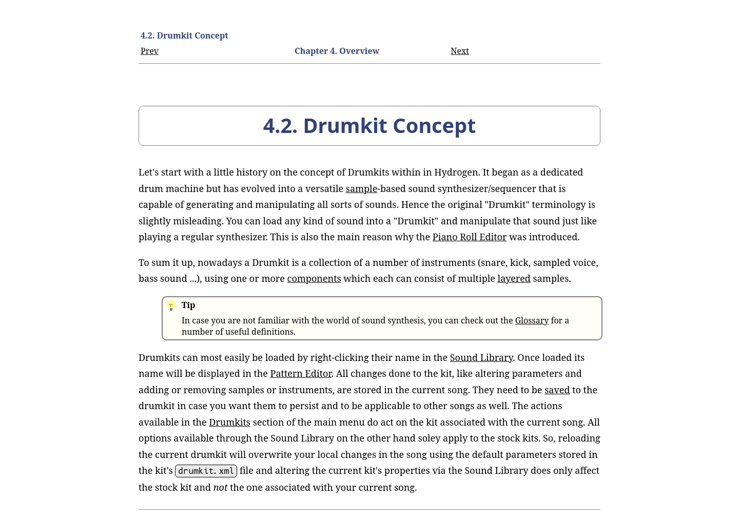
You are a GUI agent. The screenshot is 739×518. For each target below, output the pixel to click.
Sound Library (481, 357)
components (314, 278)
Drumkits (229, 422)
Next (460, 50)
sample (362, 188)
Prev (150, 50)
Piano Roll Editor (470, 237)
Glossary (532, 320)
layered (514, 278)
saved (557, 389)
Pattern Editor (301, 373)
